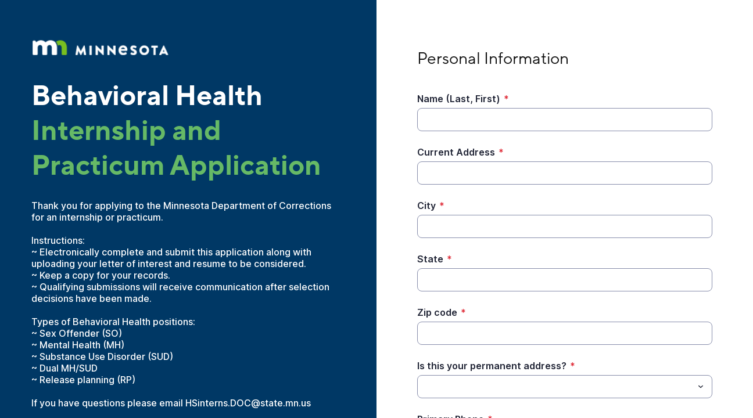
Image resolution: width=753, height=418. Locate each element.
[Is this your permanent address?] (555, 386)
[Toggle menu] (701, 387)
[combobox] (564, 386)
